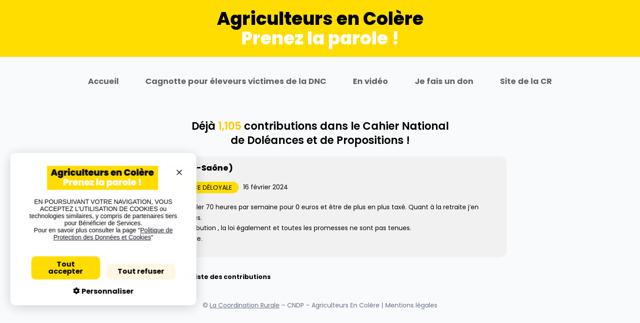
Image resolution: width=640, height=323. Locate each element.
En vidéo (370, 81)
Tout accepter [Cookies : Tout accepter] (61, 267)
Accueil (103, 81)
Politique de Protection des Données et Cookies (108, 234)
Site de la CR (526, 81)
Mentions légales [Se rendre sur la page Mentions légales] (411, 305)
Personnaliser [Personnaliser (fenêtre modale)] (102, 291)
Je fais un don (444, 81)
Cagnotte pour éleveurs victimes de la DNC (235, 81)
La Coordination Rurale (245, 305)
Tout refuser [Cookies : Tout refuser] (136, 271)
